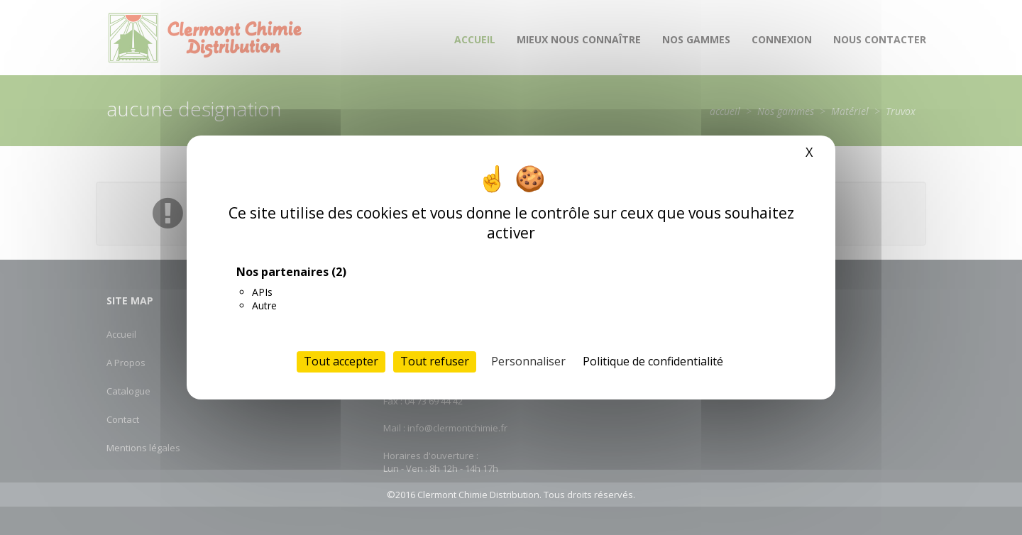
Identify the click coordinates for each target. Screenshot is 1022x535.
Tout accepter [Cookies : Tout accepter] (341, 361)
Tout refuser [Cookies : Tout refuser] (434, 361)
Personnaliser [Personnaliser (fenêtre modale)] (528, 361)
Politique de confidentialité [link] (653, 361)
